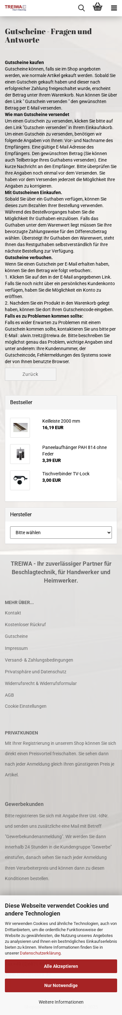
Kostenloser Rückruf (25, 624)
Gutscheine (16, 636)
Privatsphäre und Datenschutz (35, 671)
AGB (9, 695)
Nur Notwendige (61, 985)
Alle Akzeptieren (61, 966)
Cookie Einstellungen (26, 706)
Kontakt (13, 612)
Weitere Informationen (61, 1002)
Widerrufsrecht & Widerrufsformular (41, 683)
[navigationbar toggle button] (114, 8)
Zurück (30, 374)
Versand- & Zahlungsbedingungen (39, 660)
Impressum (16, 648)
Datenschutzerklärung (40, 953)
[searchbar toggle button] (81, 8)
